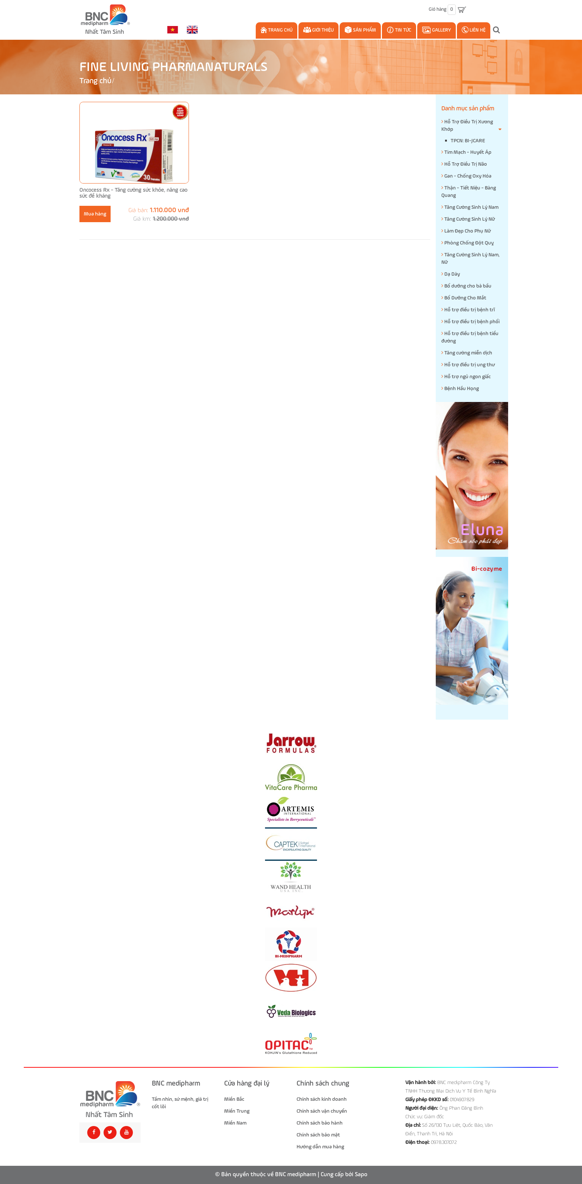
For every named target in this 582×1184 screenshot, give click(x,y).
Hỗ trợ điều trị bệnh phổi (470, 321)
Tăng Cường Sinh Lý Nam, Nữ (470, 258)
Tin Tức (399, 29)
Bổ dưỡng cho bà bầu (466, 286)
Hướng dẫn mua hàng (320, 1146)
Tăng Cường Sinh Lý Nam (469, 207)
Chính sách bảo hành (320, 1123)
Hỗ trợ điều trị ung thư (468, 364)
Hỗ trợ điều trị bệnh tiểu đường (469, 337)
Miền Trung (236, 1111)
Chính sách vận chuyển (322, 1111)
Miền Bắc (234, 1099)
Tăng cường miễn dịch (466, 353)
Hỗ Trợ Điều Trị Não (464, 164)
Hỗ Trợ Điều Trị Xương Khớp (472, 126)
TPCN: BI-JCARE (468, 140)
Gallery (436, 29)
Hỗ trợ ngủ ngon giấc (466, 376)
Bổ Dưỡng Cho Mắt (463, 298)
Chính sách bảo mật (318, 1135)
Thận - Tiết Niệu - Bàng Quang (468, 191)
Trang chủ (276, 30)
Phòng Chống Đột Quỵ (467, 243)
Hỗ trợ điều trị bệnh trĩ (468, 309)
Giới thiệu (318, 30)
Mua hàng (95, 214)
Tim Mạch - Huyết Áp (466, 152)
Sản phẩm (360, 29)
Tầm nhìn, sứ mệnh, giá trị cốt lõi (180, 1103)
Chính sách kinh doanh (322, 1099)
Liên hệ (473, 29)
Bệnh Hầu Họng (460, 388)
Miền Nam (235, 1123)
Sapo (361, 1175)
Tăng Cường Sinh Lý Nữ (468, 219)
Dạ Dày (450, 274)
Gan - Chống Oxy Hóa (466, 176)
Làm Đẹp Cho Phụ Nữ (466, 231)
